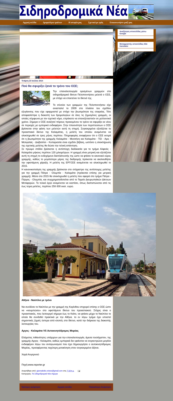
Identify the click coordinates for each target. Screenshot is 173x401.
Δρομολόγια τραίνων (52, 22)
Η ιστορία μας (75, 22)
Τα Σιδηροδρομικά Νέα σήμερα (45, 374)
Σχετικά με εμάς (95, 22)
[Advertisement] (66, 55)
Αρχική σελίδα (29, 22)
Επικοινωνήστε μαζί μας (121, 22)
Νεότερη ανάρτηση (31, 387)
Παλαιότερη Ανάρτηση (100, 387)
